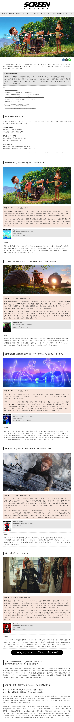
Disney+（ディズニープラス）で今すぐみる (37, 652)
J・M (10, 45)
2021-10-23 (12, 43)
